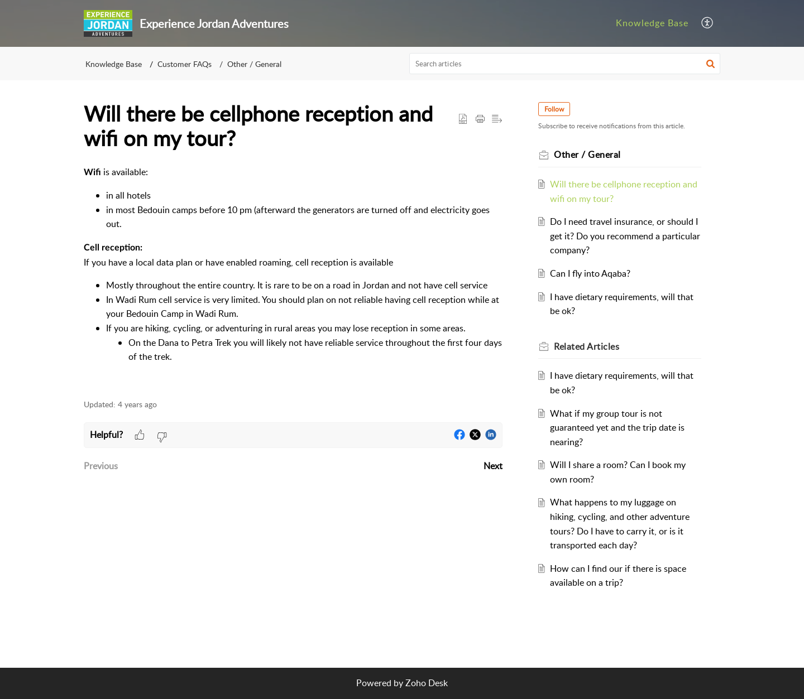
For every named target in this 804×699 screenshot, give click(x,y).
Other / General (254, 64)
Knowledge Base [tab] (652, 23)
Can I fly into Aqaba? (590, 273)
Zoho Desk (426, 683)
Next (493, 466)
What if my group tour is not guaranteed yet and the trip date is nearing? (617, 427)
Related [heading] (586, 346)
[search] (565, 63)
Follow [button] (554, 109)
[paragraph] (293, 276)
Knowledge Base (113, 64)
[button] (707, 23)
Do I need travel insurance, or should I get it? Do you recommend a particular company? (625, 235)
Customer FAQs (184, 64)
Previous (101, 466)
